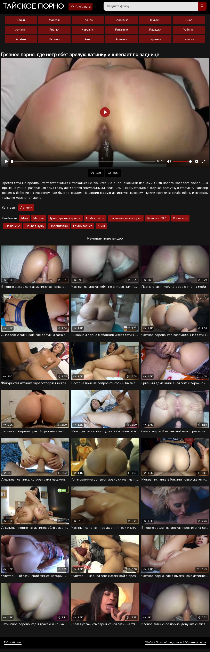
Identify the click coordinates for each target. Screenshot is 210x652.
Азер (88, 41)
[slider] (83, 163)
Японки (54, 31)
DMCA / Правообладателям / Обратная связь (175, 646)
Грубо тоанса (82, 228)
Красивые (121, 22)
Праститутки (59, 228)
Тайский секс (13, 646)
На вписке (12, 228)
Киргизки (155, 41)
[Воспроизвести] (6, 163)
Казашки (155, 31)
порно (35, 7)
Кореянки (88, 31)
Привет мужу (34, 228)
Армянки (121, 41)
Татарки (188, 41)
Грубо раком (95, 220)
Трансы (88, 22)
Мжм (24, 220)
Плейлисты (86, 6)
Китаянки (121, 31)
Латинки (54, 41)
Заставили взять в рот (126, 220)
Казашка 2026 (157, 220)
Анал (188, 22)
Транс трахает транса (65, 220)
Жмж (101, 228)
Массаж (54, 22)
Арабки (21, 41)
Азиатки (20, 31)
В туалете (180, 220)
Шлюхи (155, 22)
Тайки (21, 22)
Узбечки (188, 31)
